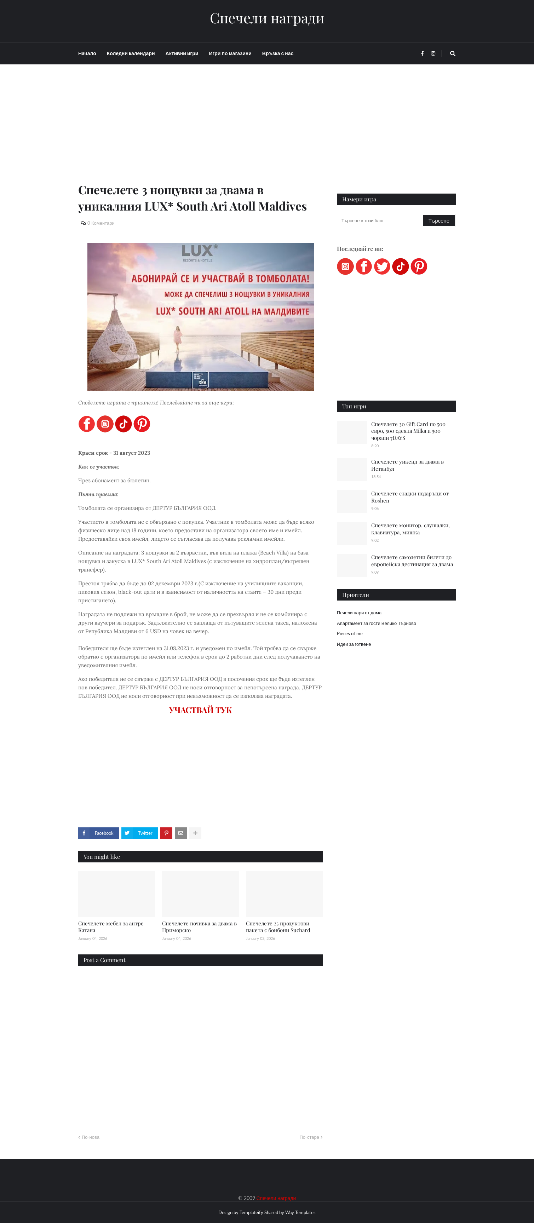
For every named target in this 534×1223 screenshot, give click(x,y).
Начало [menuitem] (87, 53)
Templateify (251, 1212)
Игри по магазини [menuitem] (230, 53)
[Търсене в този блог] (380, 220)
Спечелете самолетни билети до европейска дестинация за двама (412, 560)
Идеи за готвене (354, 644)
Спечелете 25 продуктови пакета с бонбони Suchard (278, 927)
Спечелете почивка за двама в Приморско (199, 927)
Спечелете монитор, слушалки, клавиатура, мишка (410, 529)
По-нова (90, 1137)
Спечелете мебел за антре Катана (111, 927)
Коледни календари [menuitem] (131, 53)
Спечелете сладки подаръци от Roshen (410, 497)
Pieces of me (350, 633)
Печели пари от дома (359, 612)
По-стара (309, 1137)
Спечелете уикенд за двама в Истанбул (407, 465)
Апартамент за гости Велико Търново (376, 623)
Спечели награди (267, 18)
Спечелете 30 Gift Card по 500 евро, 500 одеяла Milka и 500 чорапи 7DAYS (408, 430)
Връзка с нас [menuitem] (277, 53)
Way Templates (300, 1212)
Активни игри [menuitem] (182, 53)
